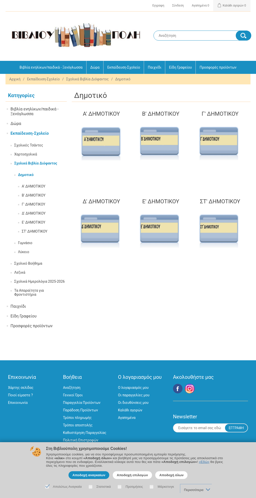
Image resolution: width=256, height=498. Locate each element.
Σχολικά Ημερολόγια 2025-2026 (39, 281)
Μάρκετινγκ (166, 486)
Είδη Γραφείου (180, 67)
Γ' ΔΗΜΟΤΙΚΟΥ (33, 204)
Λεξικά (19, 272)
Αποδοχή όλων (171, 475)
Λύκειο (23, 252)
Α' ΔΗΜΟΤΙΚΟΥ (33, 186)
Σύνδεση (178, 5)
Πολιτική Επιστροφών (80, 440)
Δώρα (95, 67)
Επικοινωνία (18, 403)
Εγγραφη (158, 5)
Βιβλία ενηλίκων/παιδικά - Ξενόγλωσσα (51, 67)
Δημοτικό (26, 175)
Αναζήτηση (71, 388)
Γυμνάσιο (25, 243)
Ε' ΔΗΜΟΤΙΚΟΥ (33, 222)
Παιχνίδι (154, 67)
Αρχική (14, 79)
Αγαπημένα (127, 418)
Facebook (177, 388)
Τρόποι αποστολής (77, 425)
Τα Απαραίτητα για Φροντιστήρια (29, 292)
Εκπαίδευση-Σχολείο (123, 67)
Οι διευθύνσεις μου (133, 403)
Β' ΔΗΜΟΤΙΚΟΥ (34, 195)
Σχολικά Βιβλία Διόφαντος (87, 79)
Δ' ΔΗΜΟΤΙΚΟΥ (34, 213)
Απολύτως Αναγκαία (67, 486)
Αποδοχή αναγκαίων (89, 475)
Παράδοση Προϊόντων (80, 410)
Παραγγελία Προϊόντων (81, 403)
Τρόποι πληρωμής (77, 418)
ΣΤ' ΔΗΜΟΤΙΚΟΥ (34, 231)
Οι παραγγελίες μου (134, 395)
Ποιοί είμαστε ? (20, 395)
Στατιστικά (103, 486)
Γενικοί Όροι (73, 395)
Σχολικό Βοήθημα (28, 263)
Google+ (189, 388)
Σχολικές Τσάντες (28, 145)
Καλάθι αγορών (130, 410)
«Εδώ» (204, 462)
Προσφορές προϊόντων (218, 67)
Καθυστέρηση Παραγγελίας (84, 433)
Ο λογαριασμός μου (133, 388)
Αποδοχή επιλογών (132, 475)
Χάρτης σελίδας (21, 388)
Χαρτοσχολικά (25, 154)
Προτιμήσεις (134, 486)
